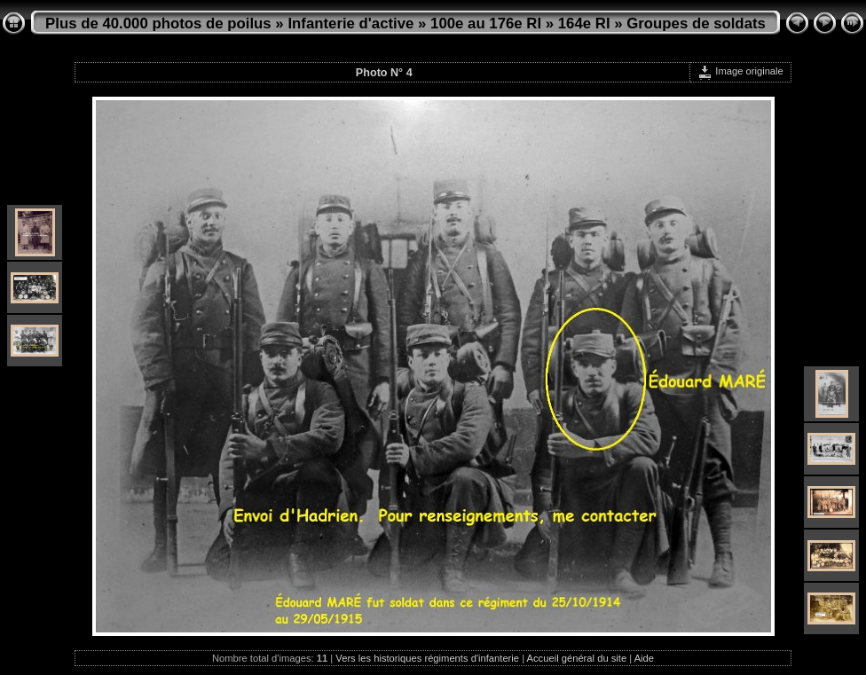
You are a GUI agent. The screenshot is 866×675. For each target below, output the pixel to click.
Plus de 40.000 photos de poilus (158, 23)
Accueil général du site (577, 658)
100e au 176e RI (485, 23)
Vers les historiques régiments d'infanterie (427, 658)
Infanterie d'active (350, 23)
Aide (644, 658)
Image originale (740, 71)
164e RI (584, 23)
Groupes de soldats (696, 23)
